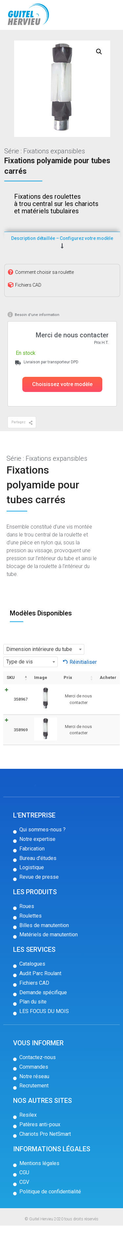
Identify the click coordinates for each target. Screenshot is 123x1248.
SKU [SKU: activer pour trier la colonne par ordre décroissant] (11, 699)
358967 (21, 721)
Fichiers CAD (28, 307)
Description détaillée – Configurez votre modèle (62, 260)
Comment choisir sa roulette (44, 294)
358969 (21, 751)
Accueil (16, 41)
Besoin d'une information (37, 337)
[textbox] (44, 672)
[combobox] (43, 671)
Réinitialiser (83, 684)
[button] (62, 406)
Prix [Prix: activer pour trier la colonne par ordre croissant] (68, 699)
